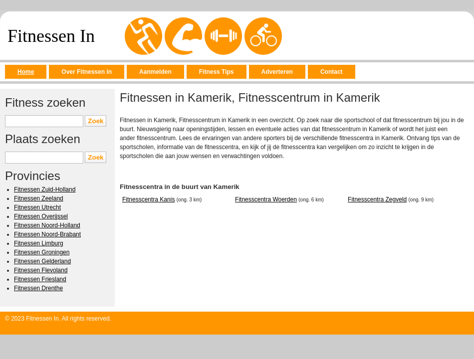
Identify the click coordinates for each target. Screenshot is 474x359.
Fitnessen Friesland (40, 279)
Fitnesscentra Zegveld (377, 199)
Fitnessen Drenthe (38, 288)
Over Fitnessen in (86, 71)
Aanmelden (155, 71)
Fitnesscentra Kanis (148, 199)
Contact (331, 71)
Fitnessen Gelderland (42, 261)
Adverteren (277, 71)
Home (25, 71)
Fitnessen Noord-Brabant (47, 234)
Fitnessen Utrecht (37, 207)
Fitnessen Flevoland (40, 270)
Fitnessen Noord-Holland (47, 225)
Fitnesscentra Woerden (266, 199)
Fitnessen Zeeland (38, 198)
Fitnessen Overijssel (41, 216)
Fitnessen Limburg (38, 243)
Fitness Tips (216, 71)
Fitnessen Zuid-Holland (44, 189)
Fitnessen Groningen (41, 252)
